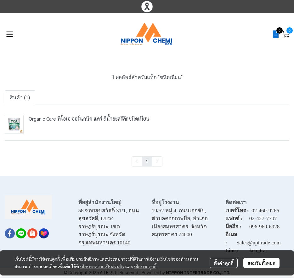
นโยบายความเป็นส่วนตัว (102, 266)
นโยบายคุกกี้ (145, 266)
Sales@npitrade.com (258, 243)
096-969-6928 (264, 227)
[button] (266, 34)
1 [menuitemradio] (147, 161)
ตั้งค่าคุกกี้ (224, 263)
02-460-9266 (265, 211)
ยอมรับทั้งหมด (261, 263)
